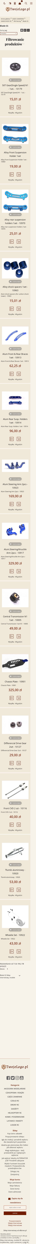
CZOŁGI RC (17, 1087)
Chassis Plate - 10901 (17, 673)
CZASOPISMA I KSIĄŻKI (18, 1078)
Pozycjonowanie (11, 1202)
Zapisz (18, 1194)
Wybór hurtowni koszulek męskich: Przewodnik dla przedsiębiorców (18, 1148)
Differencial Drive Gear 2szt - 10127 (18, 737)
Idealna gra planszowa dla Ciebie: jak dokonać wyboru (18, 1132)
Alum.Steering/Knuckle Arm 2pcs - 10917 (17, 545)
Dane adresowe (17, 1173)
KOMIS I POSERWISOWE (17, 1103)
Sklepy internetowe (24, 1202)
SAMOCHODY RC (6, 21)
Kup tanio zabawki (17, 1119)
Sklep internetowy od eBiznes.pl (18, 1209)
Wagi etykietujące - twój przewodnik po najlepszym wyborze (18, 1137)
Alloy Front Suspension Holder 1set (18, 152)
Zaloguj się (17, 1152)
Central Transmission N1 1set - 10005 (18, 610)
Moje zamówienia (18, 1164)
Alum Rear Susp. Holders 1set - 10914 (18, 414)
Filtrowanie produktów (17, 41)
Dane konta (17, 1170)
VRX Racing (17, 21)
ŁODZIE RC (17, 1111)
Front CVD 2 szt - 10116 (17, 800)
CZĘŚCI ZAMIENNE (18, 19)
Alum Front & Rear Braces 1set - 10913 (18, 349)
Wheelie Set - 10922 (18, 923)
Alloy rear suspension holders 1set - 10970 (17, 217)
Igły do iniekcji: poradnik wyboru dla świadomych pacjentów (17, 1126)
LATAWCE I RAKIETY (18, 1107)
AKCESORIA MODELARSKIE (17, 1074)
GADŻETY (18, 1095)
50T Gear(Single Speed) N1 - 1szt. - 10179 (17, 87)
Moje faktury (18, 1167)
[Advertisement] (18, 986)
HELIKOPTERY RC (18, 1099)
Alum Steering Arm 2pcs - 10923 (17, 480)
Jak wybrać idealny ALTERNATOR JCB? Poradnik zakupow (18, 1143)
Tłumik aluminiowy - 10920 (17, 861)
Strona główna (6, 19)
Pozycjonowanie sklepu (17, 1122)
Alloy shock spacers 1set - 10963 (17, 282)
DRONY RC (17, 1091)
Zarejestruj (17, 1155)
